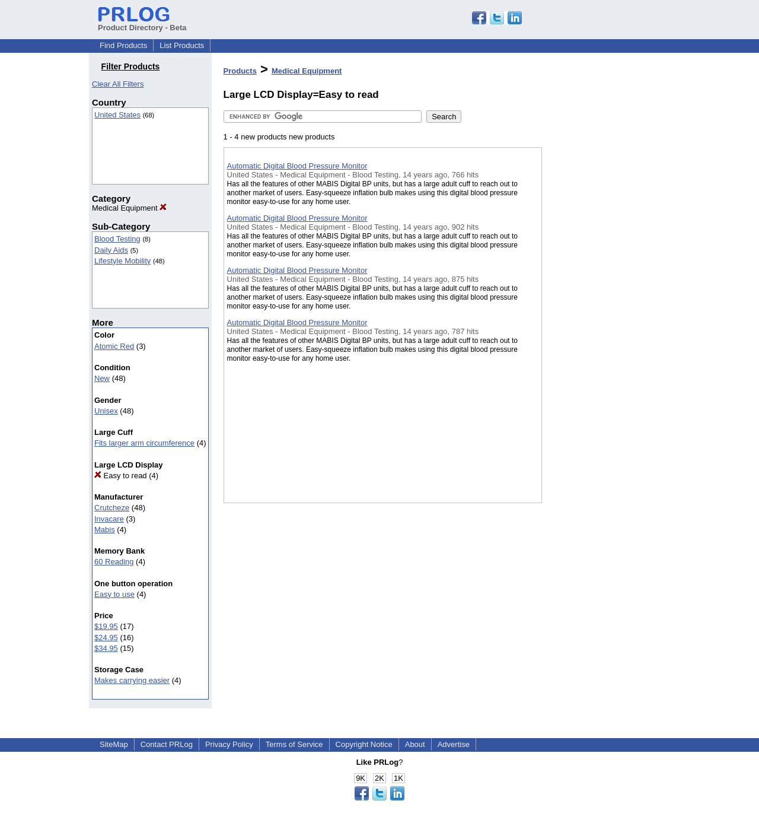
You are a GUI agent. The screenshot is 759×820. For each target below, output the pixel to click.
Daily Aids (111, 250)
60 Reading (114, 561)
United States (117, 114)
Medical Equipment (129, 208)
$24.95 (106, 637)
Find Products (123, 45)
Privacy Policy (229, 744)
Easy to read (120, 475)
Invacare (109, 518)
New (102, 378)
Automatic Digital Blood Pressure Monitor (297, 165)
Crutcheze (111, 507)
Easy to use (114, 594)
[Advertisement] (601, 308)
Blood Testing (117, 238)
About (415, 744)
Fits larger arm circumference (144, 442)
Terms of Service (294, 744)
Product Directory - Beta (142, 23)
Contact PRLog (167, 744)
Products (240, 70)
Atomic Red (114, 346)
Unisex (106, 410)
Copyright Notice (364, 744)
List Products (182, 45)
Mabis (104, 529)
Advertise (454, 744)
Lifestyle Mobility (122, 260)
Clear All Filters (117, 84)
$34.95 (106, 648)
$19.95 (106, 626)
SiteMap (114, 744)
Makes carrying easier (132, 680)
